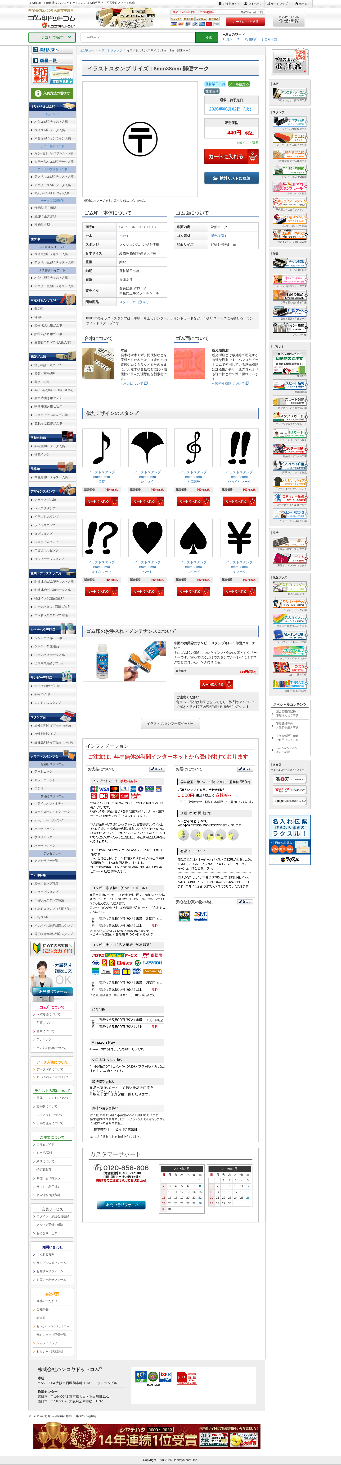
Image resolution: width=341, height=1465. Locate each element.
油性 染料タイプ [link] (53, 742)
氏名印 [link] (38, 308)
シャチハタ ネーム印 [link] (48, 638)
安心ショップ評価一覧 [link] (51, 1334)
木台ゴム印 (52, 114)
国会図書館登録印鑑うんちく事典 (287, 713)
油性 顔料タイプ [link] (52, 725)
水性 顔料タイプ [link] (45, 734)
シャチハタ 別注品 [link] (46, 646)
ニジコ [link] (38, 788)
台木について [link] (45, 1031)
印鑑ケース (231, 39)
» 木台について (132, 383)
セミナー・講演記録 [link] (49, 1351)
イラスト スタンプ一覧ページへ (170, 723)
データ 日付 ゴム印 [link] (46, 686)
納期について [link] (45, 1161)
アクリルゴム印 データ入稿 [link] (52, 185)
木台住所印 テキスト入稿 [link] (51, 254)
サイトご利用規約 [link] (48, 1187)
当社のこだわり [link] (46, 1301)
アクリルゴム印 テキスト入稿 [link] (54, 176)
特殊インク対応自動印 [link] (49, 598)
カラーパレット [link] (44, 780)
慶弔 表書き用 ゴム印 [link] (48, 398)
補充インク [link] (41, 454)
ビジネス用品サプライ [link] (49, 663)
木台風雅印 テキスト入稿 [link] (51, 477)
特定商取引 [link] (43, 1169)
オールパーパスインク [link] (49, 820)
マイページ (255, 3)
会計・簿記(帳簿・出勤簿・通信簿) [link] (53, 390)
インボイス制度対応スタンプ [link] (53, 925)
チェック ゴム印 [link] (45, 500)
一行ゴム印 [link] (41, 917)
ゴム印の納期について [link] (51, 1048)
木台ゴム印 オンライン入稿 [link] (52, 138)
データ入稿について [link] (49, 1069)
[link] (101, 467)
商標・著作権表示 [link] (48, 1178)
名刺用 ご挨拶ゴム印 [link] (48, 423)
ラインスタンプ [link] (44, 525)
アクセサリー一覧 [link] (46, 860)
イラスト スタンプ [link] (46, 516)
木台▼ (124, 236)
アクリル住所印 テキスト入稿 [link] (54, 262)
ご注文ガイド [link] (45, 1144)
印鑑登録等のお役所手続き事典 (287, 725)
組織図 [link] (40, 1318)
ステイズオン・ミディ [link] (49, 803)
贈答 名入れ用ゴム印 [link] (48, 334)
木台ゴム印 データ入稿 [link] (49, 130)
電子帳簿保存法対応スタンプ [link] (53, 934)
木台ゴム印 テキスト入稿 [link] (51, 121)
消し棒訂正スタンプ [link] (47, 365)
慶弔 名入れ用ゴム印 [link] (48, 325)
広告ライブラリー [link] (48, 1343)
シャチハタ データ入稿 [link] (49, 655)
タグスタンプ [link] (43, 533)
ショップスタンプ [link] (46, 542)
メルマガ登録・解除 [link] (49, 1224)
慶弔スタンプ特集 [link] (46, 883)
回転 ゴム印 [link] (42, 694)
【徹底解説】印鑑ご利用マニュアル (287, 738)
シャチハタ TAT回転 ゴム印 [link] (52, 606)
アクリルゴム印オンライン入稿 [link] (51, 193)
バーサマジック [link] (44, 846)
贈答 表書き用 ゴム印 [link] (48, 406)
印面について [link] (45, 1022)
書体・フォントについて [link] (52, 1098)
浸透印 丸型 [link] (42, 224)
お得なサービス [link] (46, 1233)
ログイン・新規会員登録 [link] (52, 1216)
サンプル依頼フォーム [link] (51, 1263)
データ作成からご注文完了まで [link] (52, 1077)
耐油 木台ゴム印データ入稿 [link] (52, 590)
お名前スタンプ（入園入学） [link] (53, 342)
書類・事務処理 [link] (44, 373)
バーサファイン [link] (44, 829)
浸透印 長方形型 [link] (45, 208)
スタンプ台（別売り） (136, 302)
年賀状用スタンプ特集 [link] (49, 900)
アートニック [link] (43, 771)
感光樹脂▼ (219, 236)
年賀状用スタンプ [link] (46, 550)
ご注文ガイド (231, 3)
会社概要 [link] (42, 1309)
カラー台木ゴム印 (52, 146)
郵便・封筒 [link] (41, 382)
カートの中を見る (245, 21)
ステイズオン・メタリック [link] (52, 812)
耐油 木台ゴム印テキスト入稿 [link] (54, 581)
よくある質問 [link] (45, 1254)
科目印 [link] (38, 317)
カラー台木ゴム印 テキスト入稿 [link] (53, 153)
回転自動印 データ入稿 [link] (49, 446)
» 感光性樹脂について (228, 383)
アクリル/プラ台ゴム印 (52, 169)
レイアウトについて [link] (49, 1115)
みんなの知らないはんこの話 (287, 750)
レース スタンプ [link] (45, 508)
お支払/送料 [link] (44, 1153)
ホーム (303, 3)
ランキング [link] (43, 1039)
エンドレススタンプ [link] (47, 703)
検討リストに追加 (231, 178)
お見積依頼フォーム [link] (49, 1271)
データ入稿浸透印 (52, 200)
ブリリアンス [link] (43, 837)
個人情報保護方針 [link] (48, 1195)
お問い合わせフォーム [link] (51, 1279)
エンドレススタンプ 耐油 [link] (51, 615)
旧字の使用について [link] (49, 1123)
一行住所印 (250, 39)
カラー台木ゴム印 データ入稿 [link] (54, 161)
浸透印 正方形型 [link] (45, 216)
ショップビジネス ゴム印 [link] (51, 415)
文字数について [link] (46, 1106)
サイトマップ (279, 3)
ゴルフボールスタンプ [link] (49, 559)
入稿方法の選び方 (52, 93)
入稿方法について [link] (48, 1014)
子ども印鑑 (269, 39)
